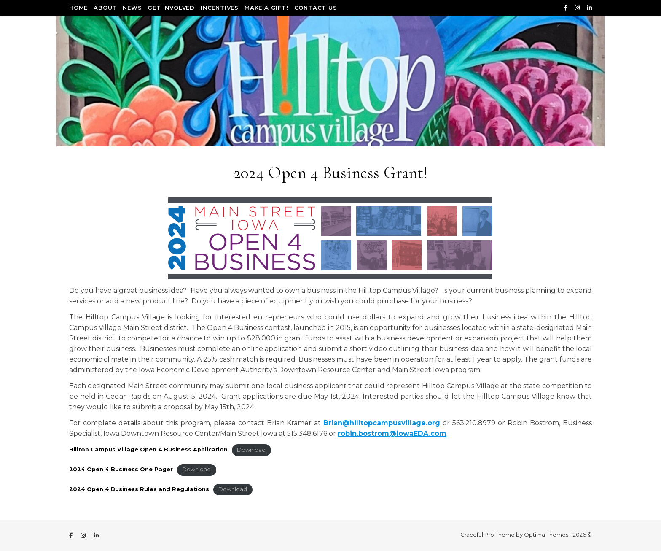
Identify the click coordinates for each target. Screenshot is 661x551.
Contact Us (315, 7)
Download (251, 450)
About (105, 7)
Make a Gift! (266, 7)
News (132, 7)
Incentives (220, 7)
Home (78, 7)
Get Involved (171, 7)
